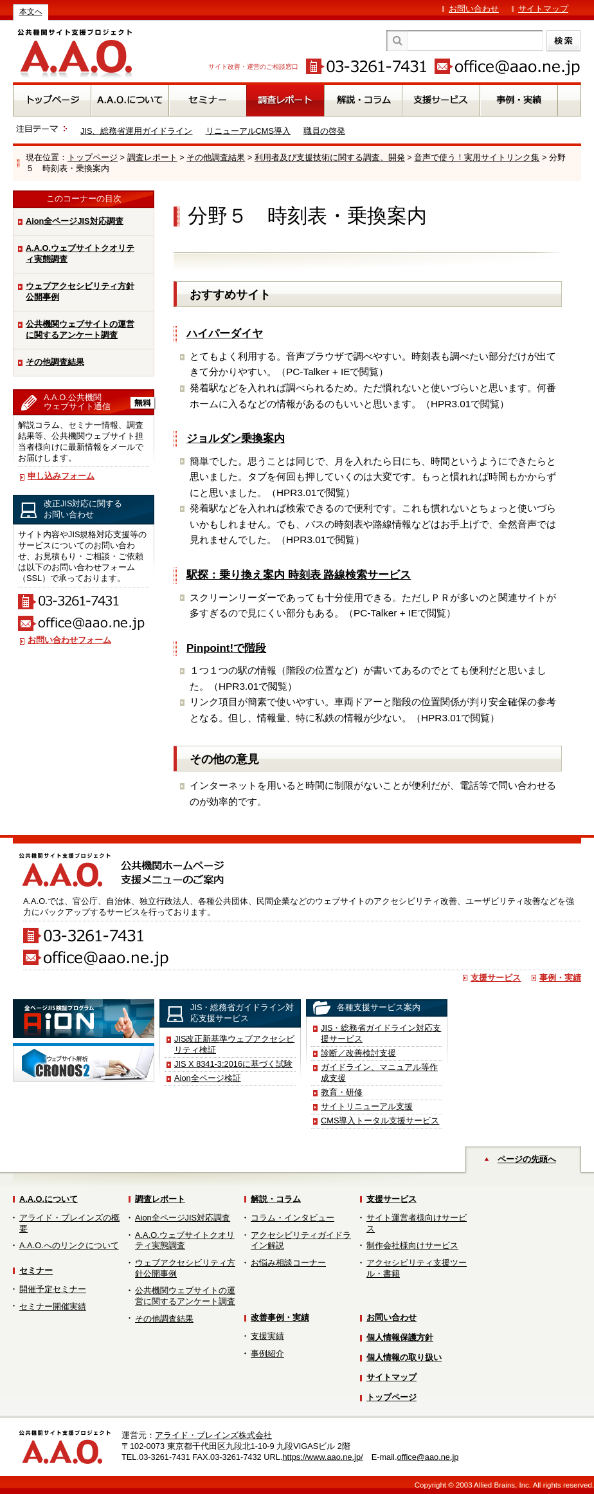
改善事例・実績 (280, 1317)
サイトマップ (543, 9)
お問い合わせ (474, 9)
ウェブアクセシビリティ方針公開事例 (80, 291)
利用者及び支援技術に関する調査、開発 (330, 157)
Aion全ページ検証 (207, 1078)
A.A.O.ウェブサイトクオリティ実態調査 (80, 253)
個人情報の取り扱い (404, 1357)
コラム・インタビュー (292, 1217)
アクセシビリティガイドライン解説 (301, 1240)
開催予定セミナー (52, 1289)
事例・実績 (560, 977)
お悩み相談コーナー (288, 1263)
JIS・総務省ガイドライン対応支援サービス (381, 1033)
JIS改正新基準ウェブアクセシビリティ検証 (234, 1044)
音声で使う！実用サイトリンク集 (476, 157)
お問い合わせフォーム (69, 640)
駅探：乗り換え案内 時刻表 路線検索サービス (298, 575)
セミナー (36, 1270)
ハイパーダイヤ (224, 333)
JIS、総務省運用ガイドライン (136, 131)
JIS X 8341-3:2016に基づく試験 (233, 1064)
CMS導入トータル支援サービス (380, 1120)
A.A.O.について (48, 1199)
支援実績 (267, 1336)
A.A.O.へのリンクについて (69, 1245)
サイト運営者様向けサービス (416, 1223)
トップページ (93, 157)
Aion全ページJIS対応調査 (74, 221)
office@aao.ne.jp (427, 1457)
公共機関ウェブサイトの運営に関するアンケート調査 (80, 329)
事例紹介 (267, 1353)
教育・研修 (342, 1092)
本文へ (30, 11)
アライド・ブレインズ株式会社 (213, 1435)
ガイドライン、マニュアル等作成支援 (379, 1072)
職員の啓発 (324, 131)
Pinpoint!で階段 (226, 648)
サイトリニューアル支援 (367, 1106)
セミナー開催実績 (52, 1306)
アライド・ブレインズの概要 (69, 1223)
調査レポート (152, 157)
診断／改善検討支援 (358, 1053)
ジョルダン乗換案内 (235, 438)
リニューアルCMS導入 (248, 131)
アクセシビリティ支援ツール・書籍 (416, 1268)
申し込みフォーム (61, 476)
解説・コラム (276, 1199)
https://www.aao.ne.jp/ (322, 1457)
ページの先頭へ (527, 1159)
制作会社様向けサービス (412, 1245)
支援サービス (496, 977)
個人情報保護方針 (399, 1337)
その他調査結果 (215, 157)
